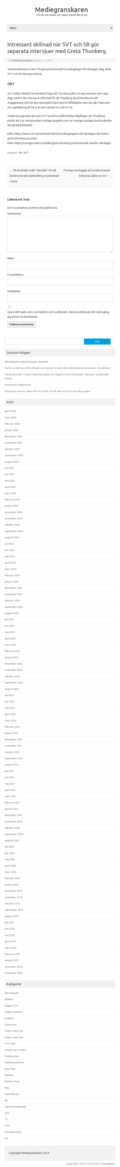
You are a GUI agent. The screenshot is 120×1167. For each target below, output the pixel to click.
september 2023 (14, 607)
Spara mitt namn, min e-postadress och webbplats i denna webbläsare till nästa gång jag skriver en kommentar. (58, 314)
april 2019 (10, 941)
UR (6, 1138)
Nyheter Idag (12, 1081)
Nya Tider (10, 1068)
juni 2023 (10, 625)
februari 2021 (12, 802)
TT (6, 1119)
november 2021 (13, 745)
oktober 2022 (12, 676)
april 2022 (10, 714)
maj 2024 (10, 556)
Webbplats (14, 291)
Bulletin (9, 999)
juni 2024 (10, 550)
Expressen (10, 1024)
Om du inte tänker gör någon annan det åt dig (61, 15)
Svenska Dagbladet (15, 1106)
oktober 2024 (12, 524)
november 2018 (13, 973)
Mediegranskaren (61, 9)
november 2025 (13, 442)
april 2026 (10, 411)
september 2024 (14, 531)
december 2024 (13, 512)
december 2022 (13, 663)
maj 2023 (10, 632)
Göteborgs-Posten (15, 1050)
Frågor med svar (14, 1030)
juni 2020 (10, 853)
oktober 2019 (12, 903)
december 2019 (13, 890)
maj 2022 (10, 707)
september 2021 (14, 758)
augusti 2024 (12, 537)
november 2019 (13, 897)
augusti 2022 (12, 689)
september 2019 (14, 909)
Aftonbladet (12, 993)
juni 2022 (10, 701)
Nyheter (9, 1075)
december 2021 (13, 739)
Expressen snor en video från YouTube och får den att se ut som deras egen (47, 391)
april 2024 (10, 562)
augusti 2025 (12, 461)
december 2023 (13, 587)
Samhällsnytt (12, 1094)
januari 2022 (11, 733)
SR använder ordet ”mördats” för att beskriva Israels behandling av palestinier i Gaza (34, 176)
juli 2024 (9, 543)
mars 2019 (10, 947)
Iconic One (72, 1163)
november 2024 (13, 518)
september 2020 (14, 834)
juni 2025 (10, 474)
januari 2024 (11, 581)
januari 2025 (11, 505)
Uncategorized (13, 1132)
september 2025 (14, 455)
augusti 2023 (12, 613)
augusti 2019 (12, 916)
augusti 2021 (12, 764)
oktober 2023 (12, 600)
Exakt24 (9, 1018)
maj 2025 (10, 480)
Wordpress (108, 1163)
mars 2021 (10, 796)
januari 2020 (11, 884)
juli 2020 (9, 846)
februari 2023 (12, 651)
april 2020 (10, 865)
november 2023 (13, 594)
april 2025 (10, 486)
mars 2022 (10, 720)
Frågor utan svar (14, 1037)
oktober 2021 (12, 752)
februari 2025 (12, 499)
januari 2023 (11, 657)
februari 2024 (12, 575)
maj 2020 (10, 859)
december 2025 (13, 436)
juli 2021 (9, 771)
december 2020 (13, 815)
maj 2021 (10, 783)
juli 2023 (9, 619)
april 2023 (10, 638)
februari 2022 (12, 726)
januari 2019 (11, 960)
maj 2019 (10, 935)
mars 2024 (10, 569)
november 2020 (13, 821)
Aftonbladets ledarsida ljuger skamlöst (26, 361)
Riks (7, 1087)
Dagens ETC (11, 1005)
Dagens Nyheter (14, 1012)
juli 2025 (9, 468)
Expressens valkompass (18, 384)
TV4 (7, 1125)
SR (20, 152)
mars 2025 (10, 493)
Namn (10, 258)
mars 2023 (10, 644)
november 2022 (13, 669)
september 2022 (14, 682)
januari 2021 (11, 808)
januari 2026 (11, 430)
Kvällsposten (12, 1056)
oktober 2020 (12, 827)
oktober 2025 (12, 449)
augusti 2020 (12, 840)
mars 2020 (10, 872)
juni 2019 (10, 928)
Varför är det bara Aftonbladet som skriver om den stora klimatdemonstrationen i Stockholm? (58, 368)
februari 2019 (12, 954)
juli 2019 (9, 922)
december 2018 (13, 966)
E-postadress (15, 274)
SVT (25, 152)
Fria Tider (10, 1043)
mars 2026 (10, 417)
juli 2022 (9, 695)
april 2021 (10, 790)
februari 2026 (12, 423)
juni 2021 (10, 777)
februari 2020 (12, 878)
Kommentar (14, 213)
